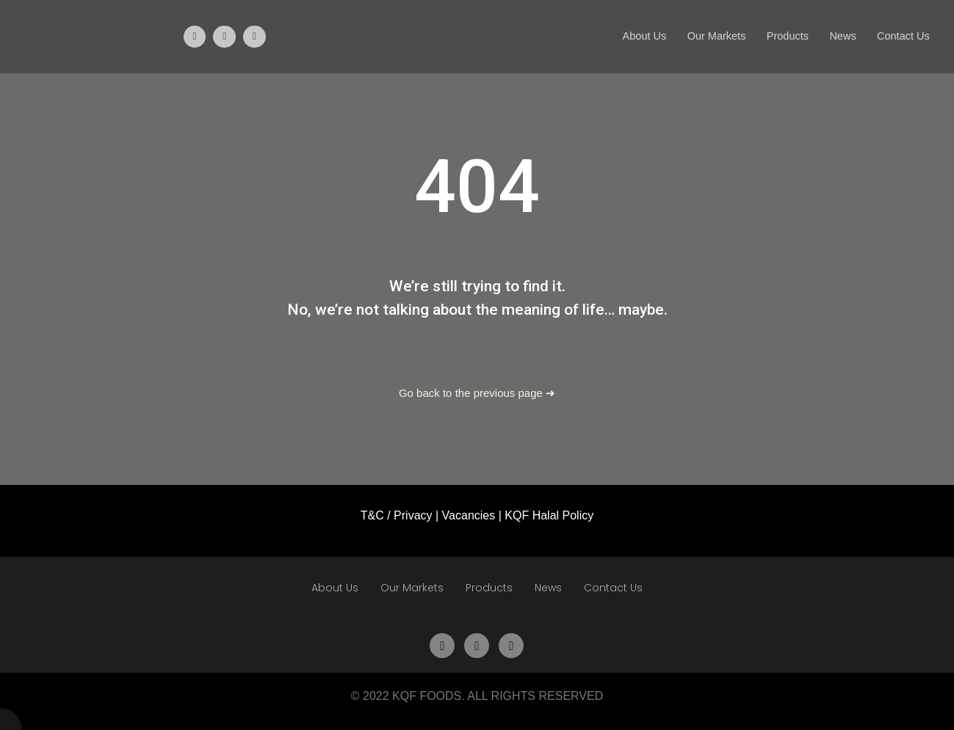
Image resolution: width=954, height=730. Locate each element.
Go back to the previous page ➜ (477, 393)
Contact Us (902, 36)
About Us (632, 36)
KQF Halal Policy (549, 515)
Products (781, 36)
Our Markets (707, 36)
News (839, 36)
